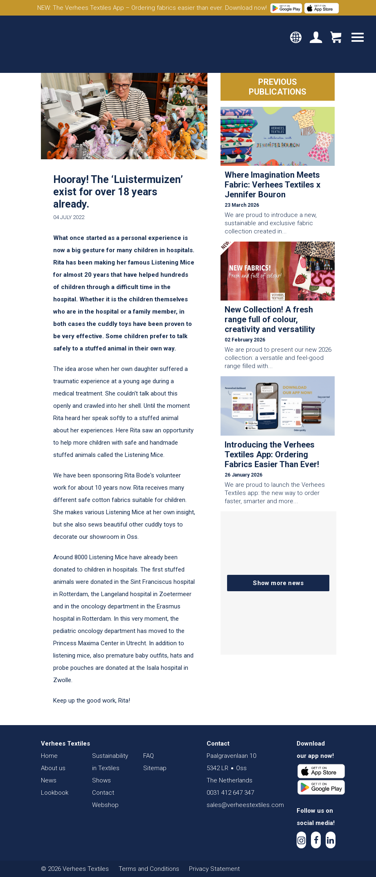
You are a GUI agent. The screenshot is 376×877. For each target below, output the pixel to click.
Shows (101, 780)
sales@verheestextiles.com (245, 805)
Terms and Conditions (149, 868)
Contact (103, 792)
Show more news (278, 583)
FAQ (148, 755)
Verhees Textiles (44, 44)
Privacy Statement (214, 868)
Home (49, 755)
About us (53, 768)
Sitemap (155, 768)
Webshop (105, 805)
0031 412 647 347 (230, 792)
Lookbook (54, 792)
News (48, 780)
